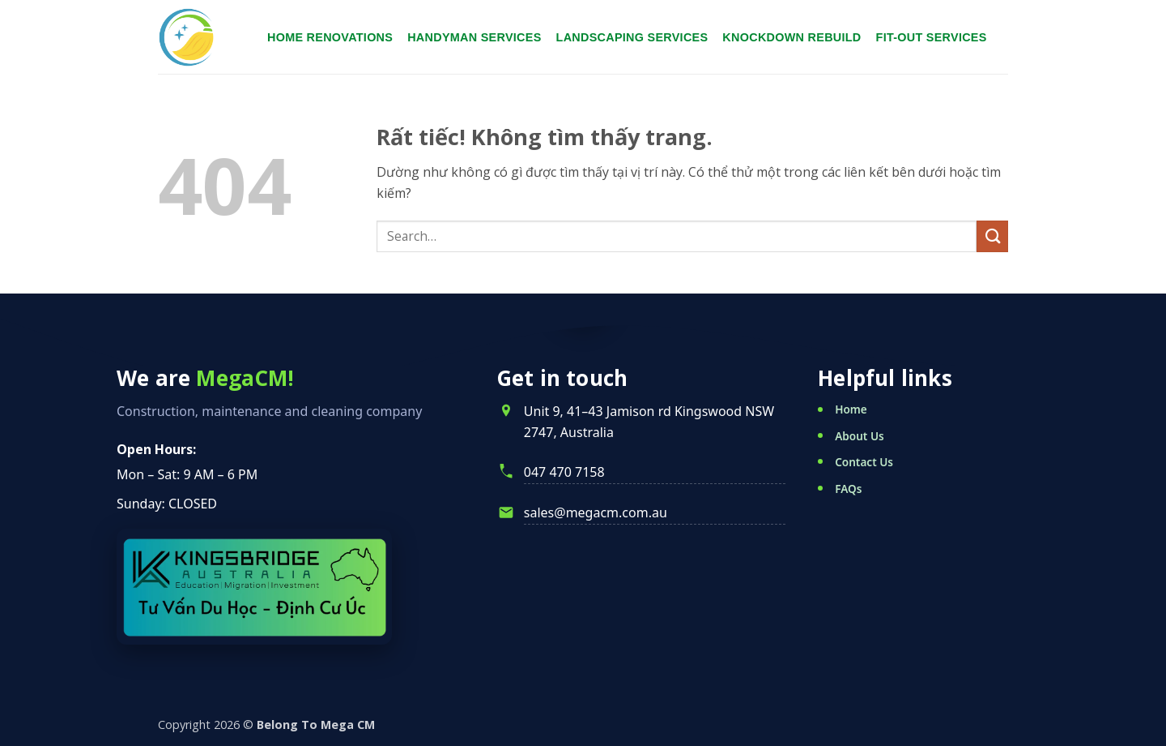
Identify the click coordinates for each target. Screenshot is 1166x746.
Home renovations (330, 37)
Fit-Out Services (931, 37)
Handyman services (474, 37)
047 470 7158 (564, 472)
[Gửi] (992, 236)
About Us (859, 436)
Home (851, 409)
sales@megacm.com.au (595, 512)
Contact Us (864, 461)
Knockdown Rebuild (791, 37)
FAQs (848, 488)
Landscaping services (632, 37)
